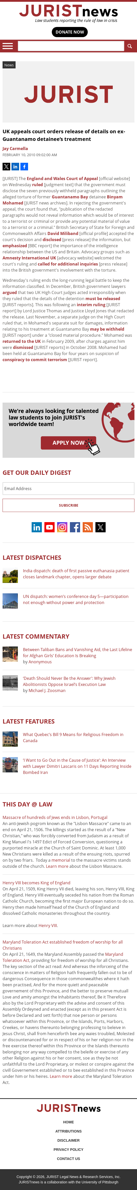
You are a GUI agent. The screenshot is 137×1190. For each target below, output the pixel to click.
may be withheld (107, 329)
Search (128, 46)
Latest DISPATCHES (32, 557)
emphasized (15, 245)
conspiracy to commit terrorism (35, 359)
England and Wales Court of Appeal (62, 178)
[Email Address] (68, 488)
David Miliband (62, 233)
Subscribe (68, 505)
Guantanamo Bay (70, 197)
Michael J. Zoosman (47, 690)
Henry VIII (48, 925)
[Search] (71, 46)
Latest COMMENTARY (36, 636)
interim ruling (91, 304)
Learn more (57, 866)
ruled (37, 184)
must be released (102, 298)
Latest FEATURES (29, 721)
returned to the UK (22, 341)
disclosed (52, 239)
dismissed (23, 347)
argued (10, 292)
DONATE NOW (70, 32)
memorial (61, 860)
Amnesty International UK (29, 258)
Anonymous (40, 662)
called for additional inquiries (68, 264)
